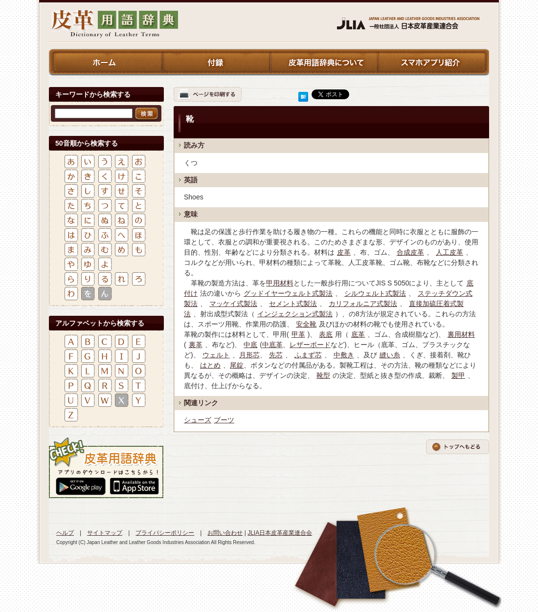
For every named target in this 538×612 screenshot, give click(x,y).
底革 (358, 334)
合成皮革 (410, 252)
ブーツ (224, 420)
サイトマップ (104, 532)
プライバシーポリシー (164, 532)
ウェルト (216, 355)
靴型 (323, 375)
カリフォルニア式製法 (363, 303)
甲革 (298, 334)
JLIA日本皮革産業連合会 (279, 532)
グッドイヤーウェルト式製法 (288, 293)
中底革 (272, 345)
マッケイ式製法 (233, 303)
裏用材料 (461, 334)
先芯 (276, 355)
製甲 (458, 375)
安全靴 (306, 324)
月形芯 (249, 355)
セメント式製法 (293, 303)
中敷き (344, 355)
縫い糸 (390, 355)
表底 (326, 334)
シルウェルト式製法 (375, 293)
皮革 (344, 252)
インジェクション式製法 (295, 314)
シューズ (197, 420)
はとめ (210, 365)
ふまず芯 (308, 355)
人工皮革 (449, 252)
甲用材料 (279, 283)
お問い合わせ (225, 532)
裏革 (195, 345)
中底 (250, 345)
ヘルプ (65, 532)
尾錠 (237, 365)
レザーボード (310, 345)
